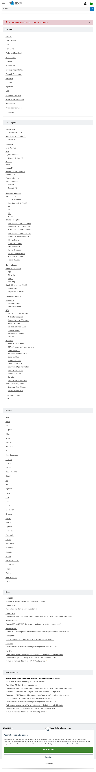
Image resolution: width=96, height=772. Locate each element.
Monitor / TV (10, 175)
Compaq (9, 442)
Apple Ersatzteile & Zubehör (15, 136)
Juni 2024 (9, 643)
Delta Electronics (12, 455)
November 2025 (11, 628)
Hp (7, 480)
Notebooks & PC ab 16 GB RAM (19, 223)
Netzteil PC (12, 185)
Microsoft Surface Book (16, 253)
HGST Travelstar (11, 472)
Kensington (10, 510)
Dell (9, 210)
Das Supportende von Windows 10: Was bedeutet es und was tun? (30, 639)
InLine (8, 493)
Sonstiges (11, 377)
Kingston (9, 514)
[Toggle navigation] (3, 3)
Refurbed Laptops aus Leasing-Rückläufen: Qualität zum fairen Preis (31, 658)
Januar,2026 (10, 613)
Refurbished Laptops (13, 220)
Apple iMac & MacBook (14, 133)
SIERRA (8, 556)
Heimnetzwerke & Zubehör (17, 380)
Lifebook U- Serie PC (15, 158)
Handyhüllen (12, 288)
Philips (8, 539)
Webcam (11, 337)
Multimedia (10, 300)
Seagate (9, 552)
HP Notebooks (13, 240)
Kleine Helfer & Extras (16, 334)
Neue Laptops (11, 196)
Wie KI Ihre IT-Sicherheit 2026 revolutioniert (21, 609)
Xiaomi (8, 581)
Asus (10, 207)
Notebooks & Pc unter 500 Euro (19, 226)
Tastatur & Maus (14, 330)
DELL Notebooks (14, 247)
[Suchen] (46, 9)
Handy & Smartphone (13, 268)
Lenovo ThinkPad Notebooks (18, 237)
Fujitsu (10, 216)
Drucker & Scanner (12, 178)
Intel (7, 497)
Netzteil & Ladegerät (15, 317)
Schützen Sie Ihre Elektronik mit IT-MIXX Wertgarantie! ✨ (27, 661)
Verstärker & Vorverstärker (17, 354)
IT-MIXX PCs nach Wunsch (15, 171)
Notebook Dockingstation (15, 384)
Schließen (48, 757)
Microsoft (9, 531)
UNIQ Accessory (11, 577)
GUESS (8, 468)
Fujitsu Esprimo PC (13, 155)
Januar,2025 (10, 636)
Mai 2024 (9, 651)
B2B (7, 399)
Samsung (11, 282)
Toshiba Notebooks (15, 243)
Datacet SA (10, 447)
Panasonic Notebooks (16, 257)
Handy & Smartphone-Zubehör (17, 285)
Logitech (9, 527)
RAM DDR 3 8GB (14, 323)
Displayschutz (13, 140)
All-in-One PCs (11, 148)
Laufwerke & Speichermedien (18, 367)
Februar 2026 (10, 606)
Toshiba (8, 573)
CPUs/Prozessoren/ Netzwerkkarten (21, 347)
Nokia (10, 278)
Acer (7, 151)
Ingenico (9, 489)
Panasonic (9, 535)
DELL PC (9, 161)
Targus (8, 569)
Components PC (12, 181)
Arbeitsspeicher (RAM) (16, 344)
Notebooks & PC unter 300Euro (19, 230)
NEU (7, 310)
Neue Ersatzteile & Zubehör (18, 203)
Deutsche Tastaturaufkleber (18, 314)
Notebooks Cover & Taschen (18, 320)
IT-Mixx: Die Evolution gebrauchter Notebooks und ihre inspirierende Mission (32, 678)
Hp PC (8, 165)
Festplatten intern (14, 360)
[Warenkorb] (91, 3)
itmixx (8, 506)
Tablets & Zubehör (14, 260)
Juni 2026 (9, 598)
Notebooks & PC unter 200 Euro (19, 233)
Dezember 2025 (11, 621)
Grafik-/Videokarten (15, 364)
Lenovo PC (9, 168)
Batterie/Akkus (13, 357)
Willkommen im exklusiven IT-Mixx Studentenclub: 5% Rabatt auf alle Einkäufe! (34, 654)
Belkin (8, 434)
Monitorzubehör (14, 304)
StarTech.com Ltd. (12, 560)
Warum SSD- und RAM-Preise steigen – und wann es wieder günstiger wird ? (33, 624)
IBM (7, 485)
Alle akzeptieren (48, 750)
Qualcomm (10, 544)
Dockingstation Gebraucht (17, 387)
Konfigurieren (48, 764)
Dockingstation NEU (15, 390)
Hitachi (8, 476)
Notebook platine (14, 374)
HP (9, 213)
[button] (85, 3)
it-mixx (8, 501)
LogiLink (9, 523)
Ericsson (9, 459)
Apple (10, 272)
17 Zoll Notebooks (14, 200)
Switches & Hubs (14, 350)
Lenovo (8, 518)
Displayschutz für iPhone (17, 292)
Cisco (8, 438)
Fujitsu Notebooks (14, 250)
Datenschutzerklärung (74, 744)
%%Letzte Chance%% (13, 395)
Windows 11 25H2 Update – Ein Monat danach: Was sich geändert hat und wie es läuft (37, 632)
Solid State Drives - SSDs (17, 327)
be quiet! (9, 430)
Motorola (11, 275)
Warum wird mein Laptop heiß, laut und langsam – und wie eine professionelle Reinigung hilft (40, 616)
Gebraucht (9, 340)
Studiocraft (10, 565)
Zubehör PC (12, 188)
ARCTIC (8, 425)
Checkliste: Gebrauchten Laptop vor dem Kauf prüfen (25, 601)
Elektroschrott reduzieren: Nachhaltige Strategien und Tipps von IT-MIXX (32, 647)
